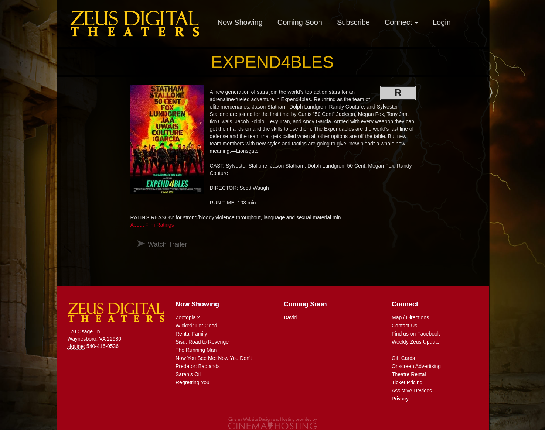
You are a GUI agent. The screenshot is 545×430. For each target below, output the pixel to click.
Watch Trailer (167, 244)
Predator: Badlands (198, 366)
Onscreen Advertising (416, 366)
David (290, 317)
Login (442, 22)
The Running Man (196, 350)
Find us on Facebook (416, 334)
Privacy (400, 399)
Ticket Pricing (407, 382)
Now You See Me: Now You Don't (214, 358)
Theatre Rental (409, 374)
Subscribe (353, 22)
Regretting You (193, 382)
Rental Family (191, 334)
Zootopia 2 (188, 317)
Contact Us (404, 325)
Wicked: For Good (196, 325)
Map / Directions (410, 317)
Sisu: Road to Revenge (202, 342)
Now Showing (240, 22)
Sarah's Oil (188, 374)
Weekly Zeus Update (416, 342)
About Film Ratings (152, 225)
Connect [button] (401, 22)
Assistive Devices (412, 390)
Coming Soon (299, 22)
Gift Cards (403, 358)
